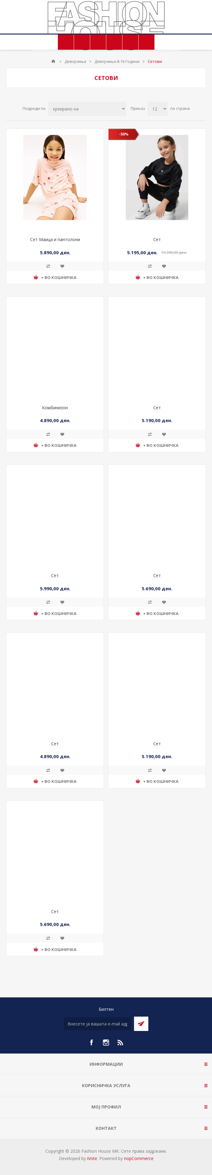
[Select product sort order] (87, 109)
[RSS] (120, 1042)
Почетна (53, 61)
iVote (92, 1158)
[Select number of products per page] (158, 109)
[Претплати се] (97, 1023)
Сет (157, 239)
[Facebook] (91, 1042)
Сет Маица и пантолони (55, 239)
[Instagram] (106, 1042)
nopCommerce (139, 1158)
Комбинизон (55, 407)
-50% (124, 134)
